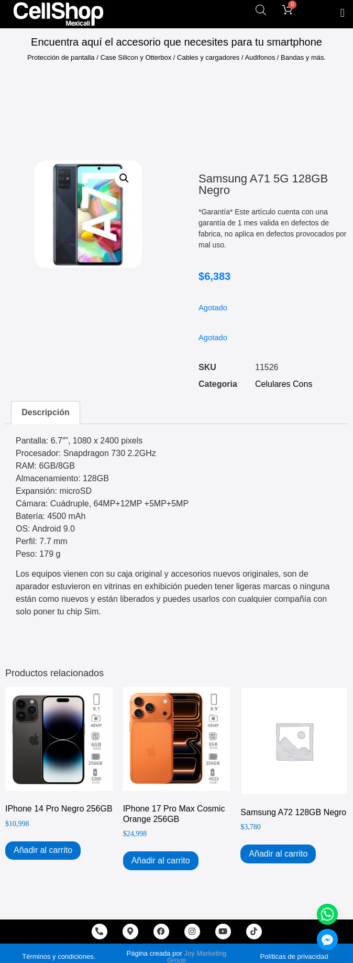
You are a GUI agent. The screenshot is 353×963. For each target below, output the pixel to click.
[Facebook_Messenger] (327, 939)
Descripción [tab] (45, 412)
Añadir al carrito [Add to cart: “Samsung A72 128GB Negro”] (278, 853)
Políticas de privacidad (294, 956)
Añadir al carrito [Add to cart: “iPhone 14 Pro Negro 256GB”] (43, 850)
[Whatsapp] (327, 914)
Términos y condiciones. (58, 956)
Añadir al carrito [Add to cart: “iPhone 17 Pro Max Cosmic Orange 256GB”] (160, 860)
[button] (342, 12)
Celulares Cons (283, 384)
